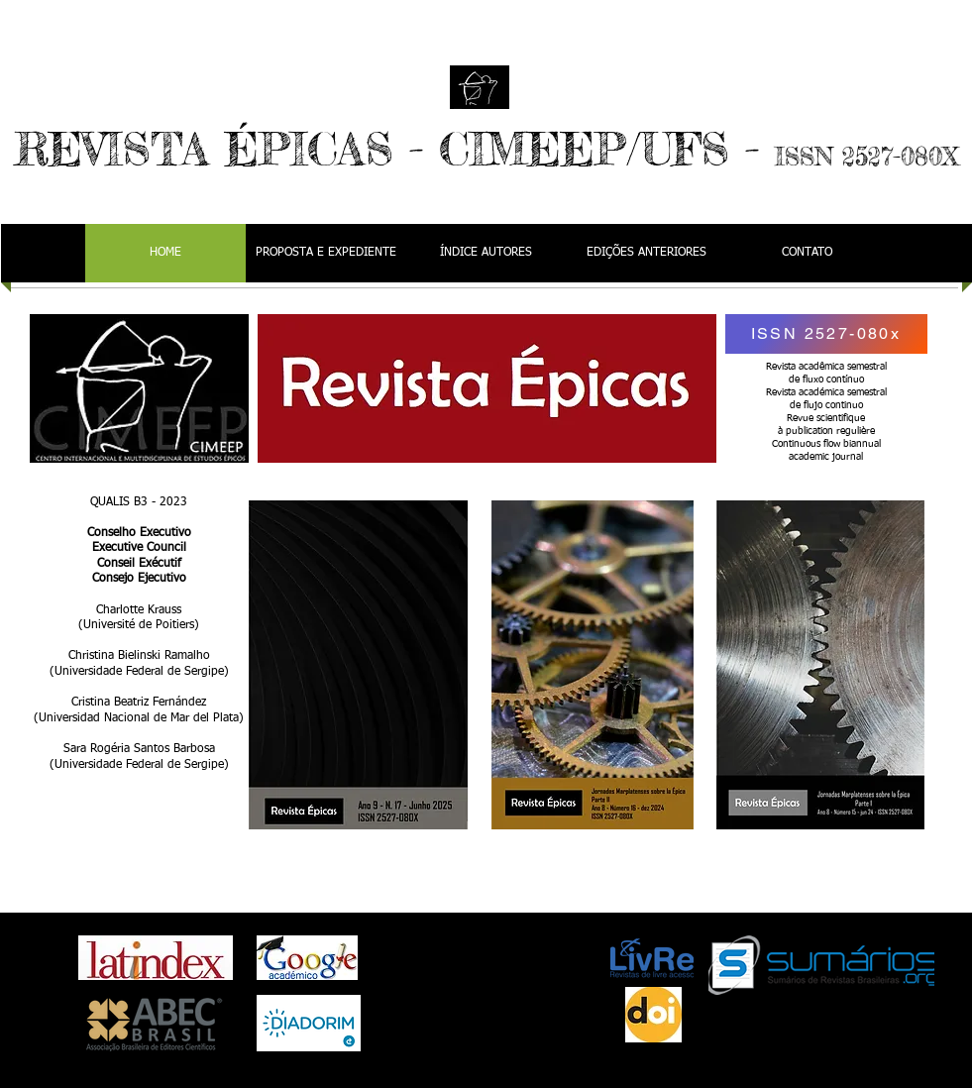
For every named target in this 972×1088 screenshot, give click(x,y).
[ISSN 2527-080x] (826, 334)
